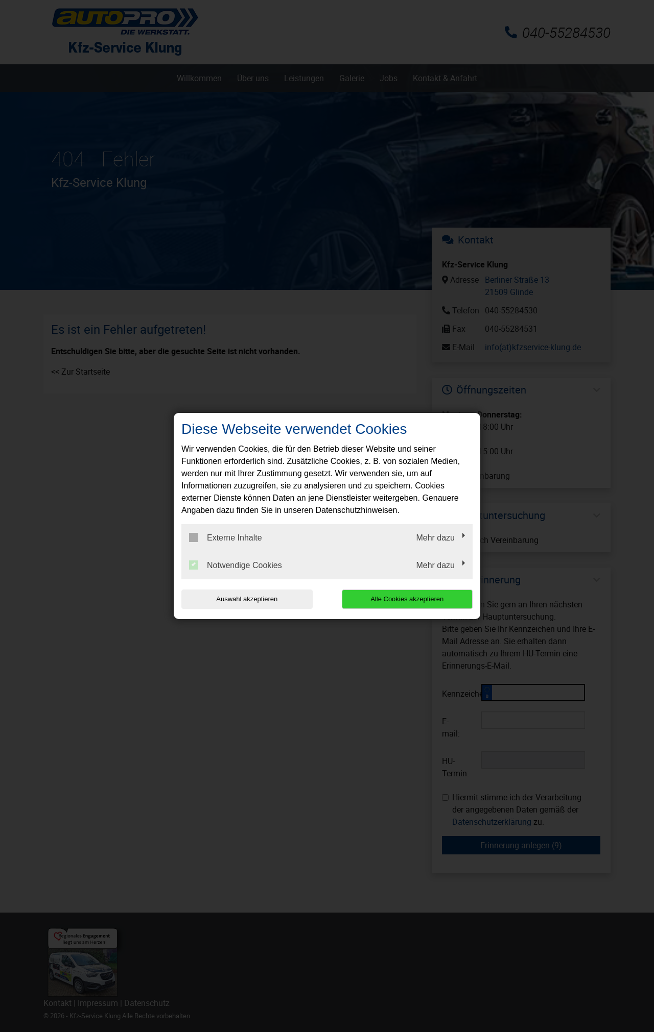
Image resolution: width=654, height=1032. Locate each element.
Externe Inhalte (225, 537)
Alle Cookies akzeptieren (406, 599)
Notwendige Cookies (235, 565)
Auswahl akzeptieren (246, 599)
